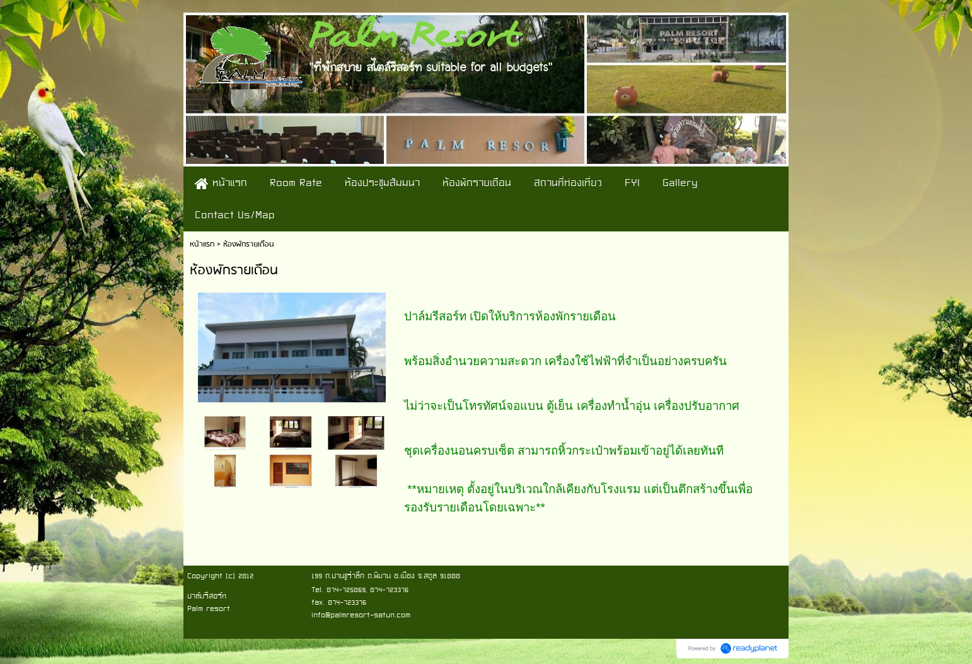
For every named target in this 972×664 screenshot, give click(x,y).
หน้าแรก (202, 244)
